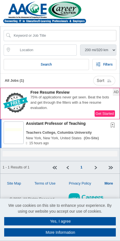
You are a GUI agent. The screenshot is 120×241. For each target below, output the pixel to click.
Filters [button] (104, 64)
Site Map (14, 183)
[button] (60, 104)
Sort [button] (104, 80)
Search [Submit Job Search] (46, 64)
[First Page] (55, 167)
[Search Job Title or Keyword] (63, 35)
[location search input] (44, 50)
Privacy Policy (80, 183)
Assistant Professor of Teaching (56, 123)
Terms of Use (44, 183)
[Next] (97, 167)
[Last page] (111, 167)
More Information (60, 232)
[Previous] (69, 167)
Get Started (105, 113)
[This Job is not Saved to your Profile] (113, 125)
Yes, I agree (60, 221)
